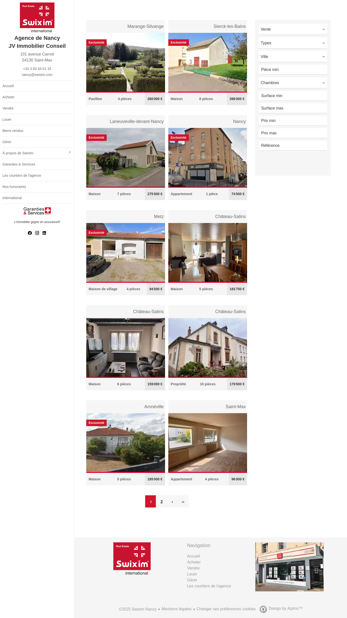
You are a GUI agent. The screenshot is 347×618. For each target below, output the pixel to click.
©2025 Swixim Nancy (138, 609)
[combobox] (293, 29)
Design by (286, 608)
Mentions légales (176, 609)
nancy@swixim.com (37, 75)
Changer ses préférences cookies (226, 609)
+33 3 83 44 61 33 (37, 69)
